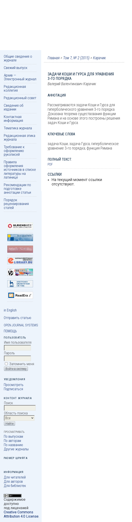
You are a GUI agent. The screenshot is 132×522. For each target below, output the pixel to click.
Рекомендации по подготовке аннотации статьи (17, 189)
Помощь (10, 331)
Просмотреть (13, 385)
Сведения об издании (13, 107)
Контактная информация (13, 118)
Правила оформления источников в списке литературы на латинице (20, 169)
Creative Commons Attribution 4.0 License (21, 514)
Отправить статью (17, 318)
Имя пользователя (17, 342)
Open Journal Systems (21, 325)
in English (10, 310)
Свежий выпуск (15, 67)
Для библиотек (15, 486)
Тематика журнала (18, 128)
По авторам (12, 441)
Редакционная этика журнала (19, 137)
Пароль (9, 353)
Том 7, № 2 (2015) (76, 58)
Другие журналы (16, 449)
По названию (13, 445)
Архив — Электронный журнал (20, 77)
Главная (54, 58)
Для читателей (15, 477)
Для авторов (13, 481)
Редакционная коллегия (15, 88)
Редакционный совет (20, 98)
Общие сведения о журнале (18, 58)
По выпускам (13, 436)
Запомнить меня (21, 364)
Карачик (99, 58)
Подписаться (13, 389)
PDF (50, 164)
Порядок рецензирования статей (16, 204)
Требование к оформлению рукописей (14, 151)
